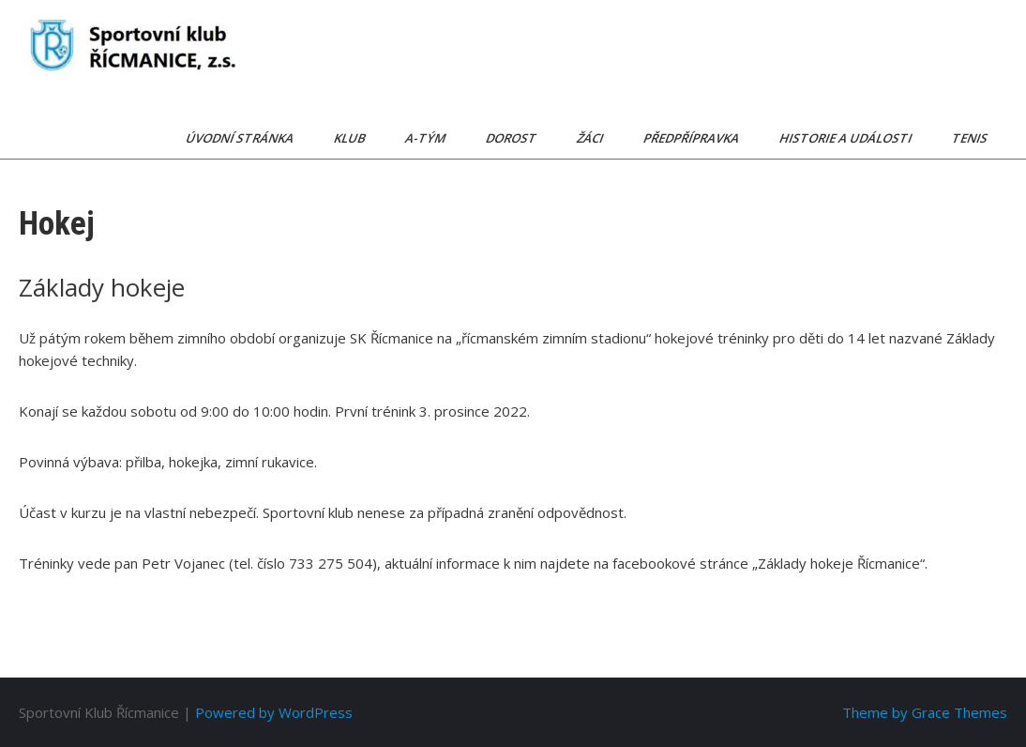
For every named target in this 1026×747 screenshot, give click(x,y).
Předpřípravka (692, 138)
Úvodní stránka (241, 138)
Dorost (512, 138)
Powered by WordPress (274, 712)
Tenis (971, 138)
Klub (351, 138)
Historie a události (846, 138)
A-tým (426, 138)
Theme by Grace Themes (924, 712)
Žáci (591, 138)
